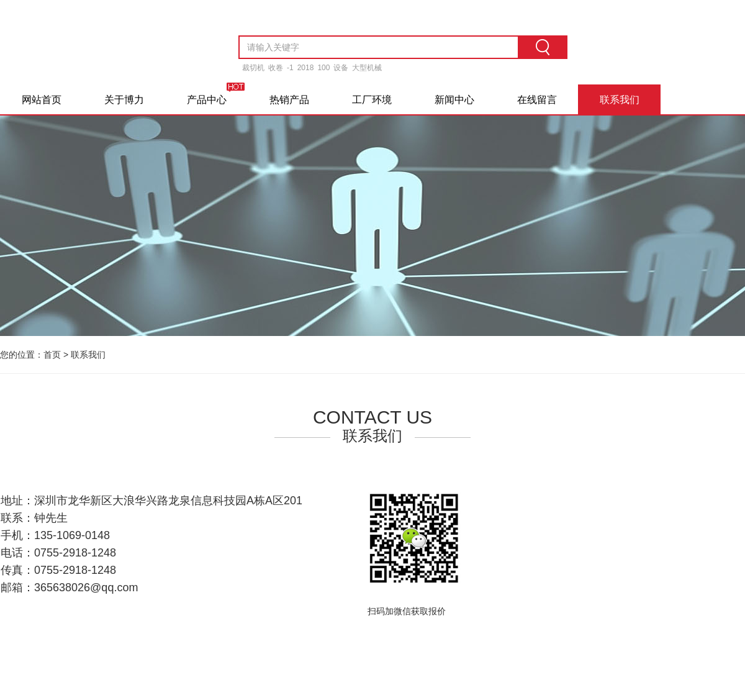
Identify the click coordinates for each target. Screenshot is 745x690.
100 (323, 67)
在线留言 (537, 99)
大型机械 (367, 67)
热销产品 (289, 99)
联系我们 (619, 99)
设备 (340, 67)
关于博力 (124, 99)
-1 (290, 67)
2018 (305, 67)
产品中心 (207, 99)
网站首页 (41, 99)
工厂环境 (372, 99)
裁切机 (253, 67)
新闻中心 (454, 99)
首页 (52, 355)
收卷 (275, 67)
